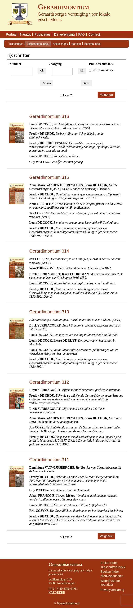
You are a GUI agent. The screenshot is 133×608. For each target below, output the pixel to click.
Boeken (76, 43)
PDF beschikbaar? (101, 64)
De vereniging (64, 34)
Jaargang (55, 64)
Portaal (11, 34)
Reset (86, 83)
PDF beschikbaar (101, 70)
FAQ (81, 34)
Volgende (106, 94)
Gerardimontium (65, 564)
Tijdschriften (15, 43)
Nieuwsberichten (111, 576)
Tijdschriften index (38, 43)
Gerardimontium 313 (49, 311)
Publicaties (42, 34)
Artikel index (60, 43)
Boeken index (92, 43)
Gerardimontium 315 (49, 177)
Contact (94, 34)
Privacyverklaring (112, 590)
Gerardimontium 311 (49, 459)
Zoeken (46, 83)
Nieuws (25, 34)
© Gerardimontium (66, 603)
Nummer (15, 64)
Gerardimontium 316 (49, 116)
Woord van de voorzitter (110, 582)
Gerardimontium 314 (49, 251)
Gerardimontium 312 (49, 382)
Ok (42, 70)
